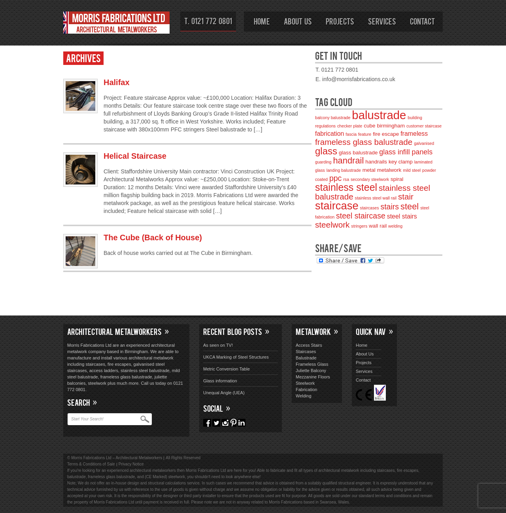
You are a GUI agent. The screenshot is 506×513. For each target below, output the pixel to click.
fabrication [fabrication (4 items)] (329, 133)
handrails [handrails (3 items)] (376, 162)
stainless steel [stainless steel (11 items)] (346, 187)
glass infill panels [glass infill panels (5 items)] (405, 152)
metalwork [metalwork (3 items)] (389, 170)
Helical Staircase (135, 156)
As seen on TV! (218, 345)
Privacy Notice (131, 464)
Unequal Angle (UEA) (224, 392)
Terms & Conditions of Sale (91, 464)
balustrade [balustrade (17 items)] (379, 115)
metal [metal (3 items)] (369, 170)
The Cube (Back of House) (153, 237)
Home (262, 21)
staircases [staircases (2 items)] (369, 207)
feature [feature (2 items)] (364, 134)
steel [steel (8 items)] (409, 206)
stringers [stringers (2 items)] (359, 226)
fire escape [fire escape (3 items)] (386, 134)
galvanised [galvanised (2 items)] (424, 143)
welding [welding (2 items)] (395, 226)
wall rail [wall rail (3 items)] (378, 226)
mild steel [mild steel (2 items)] (412, 170)
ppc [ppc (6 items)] (335, 178)
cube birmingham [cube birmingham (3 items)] (384, 126)
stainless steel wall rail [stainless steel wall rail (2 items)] (375, 198)
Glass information (220, 380)
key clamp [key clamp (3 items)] (401, 162)
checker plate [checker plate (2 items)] (349, 126)
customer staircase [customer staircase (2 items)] (424, 126)
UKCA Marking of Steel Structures (236, 357)
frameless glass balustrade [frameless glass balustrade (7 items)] (363, 141)
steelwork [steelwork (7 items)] (332, 224)
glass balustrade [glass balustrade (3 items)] (358, 153)
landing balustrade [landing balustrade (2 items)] (344, 170)
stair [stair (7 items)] (405, 196)
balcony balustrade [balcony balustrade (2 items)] (332, 117)
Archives (83, 57)
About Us (298, 21)
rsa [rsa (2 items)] (346, 179)
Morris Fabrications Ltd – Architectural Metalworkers (116, 23)
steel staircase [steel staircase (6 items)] (360, 215)
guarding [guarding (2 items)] (323, 162)
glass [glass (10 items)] (326, 151)
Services (382, 21)
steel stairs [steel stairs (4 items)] (402, 216)
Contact (422, 21)
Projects (340, 21)
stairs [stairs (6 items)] (389, 206)
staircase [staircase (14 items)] (337, 206)
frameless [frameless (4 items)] (414, 133)
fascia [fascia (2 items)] (351, 134)
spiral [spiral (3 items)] (397, 179)
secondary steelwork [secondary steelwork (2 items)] (370, 179)
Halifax (117, 82)
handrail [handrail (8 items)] (348, 160)
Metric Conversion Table (226, 369)
